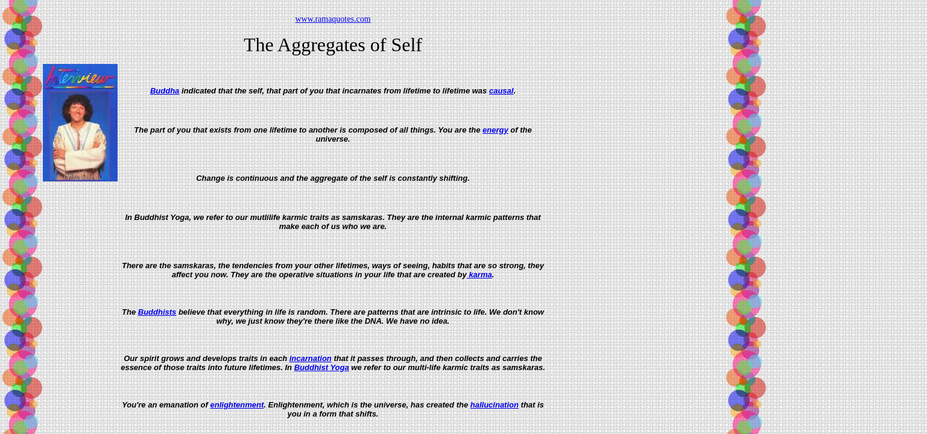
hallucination (494, 404)
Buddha (164, 90)
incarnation (310, 358)
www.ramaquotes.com (332, 19)
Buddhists (157, 311)
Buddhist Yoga (321, 367)
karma (479, 274)
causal (501, 90)
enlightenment (237, 404)
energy (495, 129)
